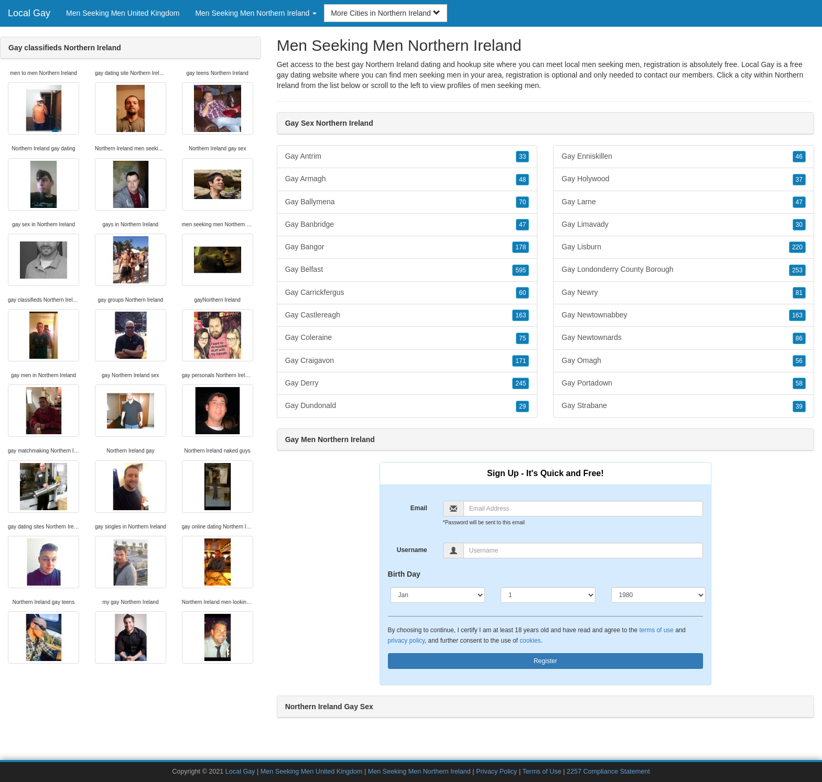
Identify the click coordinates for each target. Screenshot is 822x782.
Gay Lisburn (683, 247)
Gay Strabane (683, 406)
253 (797, 270)
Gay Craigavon (407, 361)
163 (520, 315)
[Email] (583, 508)
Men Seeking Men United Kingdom (122, 13)
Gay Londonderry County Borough (683, 270)
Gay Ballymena (407, 202)
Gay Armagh (407, 179)
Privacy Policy (496, 771)
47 (522, 224)
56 (799, 361)
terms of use (656, 630)
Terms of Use (541, 771)
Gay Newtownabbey (683, 315)
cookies (530, 640)
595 (520, 270)
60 (522, 292)
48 (522, 179)
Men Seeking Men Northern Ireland (419, 771)
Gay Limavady (683, 224)
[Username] (583, 550)
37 (799, 179)
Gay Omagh (683, 361)
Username (412, 550)
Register (545, 661)
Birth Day (404, 574)
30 (799, 224)
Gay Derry (407, 383)
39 (799, 406)
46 (799, 156)
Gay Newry (683, 293)
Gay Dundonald (407, 406)
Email (418, 508)
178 (520, 247)
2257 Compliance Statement (608, 771)
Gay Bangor (407, 247)
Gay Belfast (407, 270)
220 (797, 247)
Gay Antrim (407, 156)
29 (522, 406)
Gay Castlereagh (407, 315)
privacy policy (406, 640)
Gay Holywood (683, 179)
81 (799, 292)
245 (520, 383)
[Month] (438, 595)
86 (799, 338)
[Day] (548, 595)
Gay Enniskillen (683, 156)
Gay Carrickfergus (407, 293)
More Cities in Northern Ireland (385, 13)
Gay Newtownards (683, 338)
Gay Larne (683, 202)
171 (520, 361)
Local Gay (29, 13)
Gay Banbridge (407, 224)
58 (799, 383)
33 (522, 156)
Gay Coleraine (407, 338)
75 (522, 338)
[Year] (658, 595)
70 (522, 202)
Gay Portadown (683, 383)
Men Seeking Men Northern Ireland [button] (256, 13)
